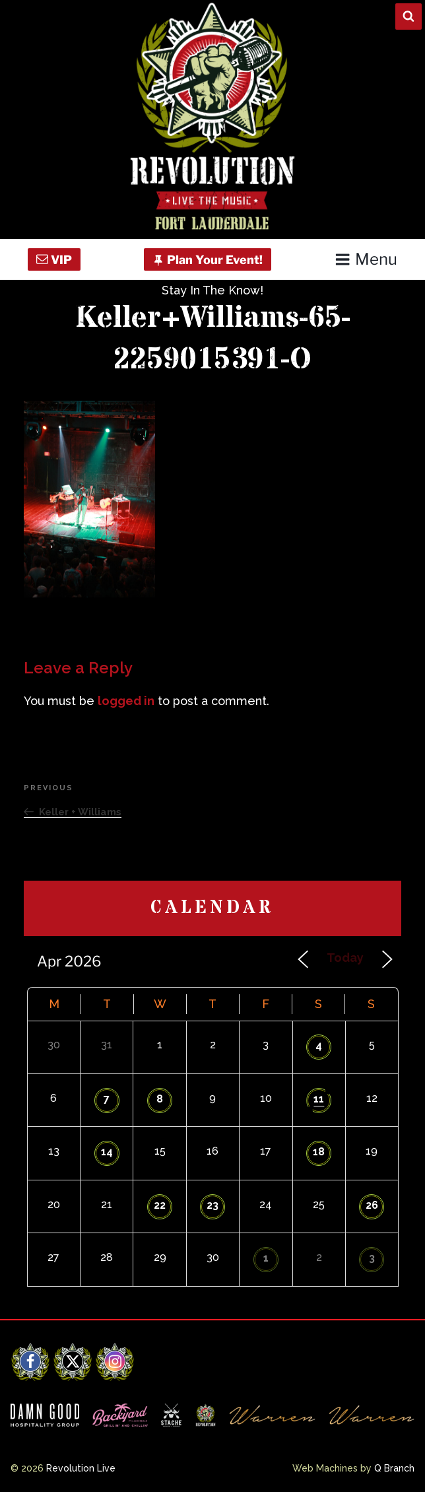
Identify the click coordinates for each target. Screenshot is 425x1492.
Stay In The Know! (212, 290)
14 (107, 1151)
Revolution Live (80, 1468)
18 (319, 1151)
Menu (366, 259)
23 (212, 1205)
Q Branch (394, 1468)
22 (160, 1205)
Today (345, 958)
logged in (126, 701)
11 (318, 1099)
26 (372, 1205)
